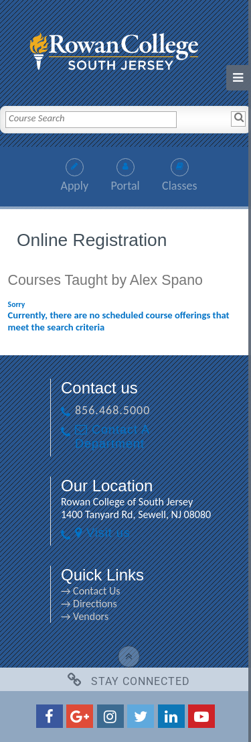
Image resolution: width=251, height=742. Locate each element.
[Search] (238, 118)
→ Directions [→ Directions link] (89, 603)
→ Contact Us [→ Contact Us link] (90, 590)
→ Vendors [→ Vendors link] (84, 616)
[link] (125, 47)
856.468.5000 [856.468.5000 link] (112, 410)
